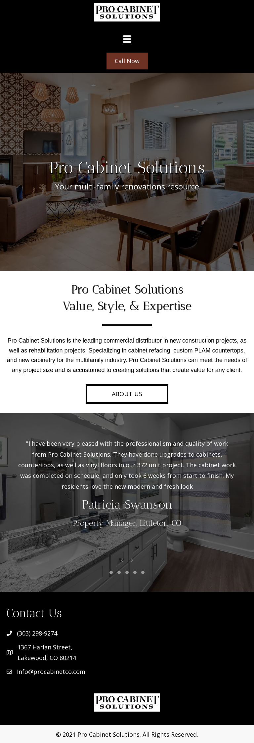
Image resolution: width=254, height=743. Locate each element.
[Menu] (127, 39)
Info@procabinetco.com (51, 672)
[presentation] (122, 561)
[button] (127, 394)
